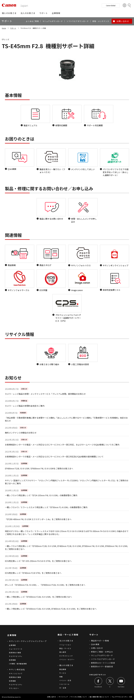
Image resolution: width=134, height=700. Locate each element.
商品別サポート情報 (100, 640)
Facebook (98, 687)
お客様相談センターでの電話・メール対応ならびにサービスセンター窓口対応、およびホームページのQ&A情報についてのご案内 (62, 444)
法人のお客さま (66, 640)
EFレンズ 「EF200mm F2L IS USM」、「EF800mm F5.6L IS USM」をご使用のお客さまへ (45, 584)
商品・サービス (65, 648)
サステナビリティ (15, 656)
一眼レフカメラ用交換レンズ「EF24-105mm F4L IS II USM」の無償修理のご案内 (41, 495)
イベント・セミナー (67, 659)
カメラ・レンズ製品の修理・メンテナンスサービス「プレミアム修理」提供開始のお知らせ (45, 393)
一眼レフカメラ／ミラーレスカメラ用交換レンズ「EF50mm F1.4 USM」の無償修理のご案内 (46, 507)
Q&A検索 (95, 644)
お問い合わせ (97, 648)
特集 (61, 677)
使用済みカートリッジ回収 (103, 663)
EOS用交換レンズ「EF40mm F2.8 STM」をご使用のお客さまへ (33, 572)
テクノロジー (14, 688)
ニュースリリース (15, 649)
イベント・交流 (65, 680)
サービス (62, 673)
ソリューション (65, 645)
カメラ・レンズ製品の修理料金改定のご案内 (24, 405)
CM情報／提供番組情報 (18, 664)
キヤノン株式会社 (17, 669)
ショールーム (64, 684)
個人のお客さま (66, 665)
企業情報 (12, 645)
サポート (13, 28)
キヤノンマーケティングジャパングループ (28, 641)
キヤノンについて (15, 673)
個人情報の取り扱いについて (99, 697)
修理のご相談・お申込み (102, 651)
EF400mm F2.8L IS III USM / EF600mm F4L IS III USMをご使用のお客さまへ (39, 468)
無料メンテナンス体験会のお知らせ (21, 432)
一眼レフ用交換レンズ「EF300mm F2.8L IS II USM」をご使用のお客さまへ (38, 596)
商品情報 (62, 669)
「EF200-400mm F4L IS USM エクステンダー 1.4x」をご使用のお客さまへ (38, 519)
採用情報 (12, 660)
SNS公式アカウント (97, 675)
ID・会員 (62, 688)
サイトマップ (63, 697)
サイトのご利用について (78, 697)
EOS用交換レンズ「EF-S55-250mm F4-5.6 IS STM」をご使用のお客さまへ (38, 560)
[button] (9, 13)
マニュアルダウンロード (102, 655)
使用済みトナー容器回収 (102, 666)
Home (4, 28)
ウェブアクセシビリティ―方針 (122, 697)
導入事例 (62, 652)
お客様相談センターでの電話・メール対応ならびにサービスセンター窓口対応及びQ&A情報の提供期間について (54, 456)
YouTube (121, 687)
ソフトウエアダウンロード (103, 659)
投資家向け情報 (15, 652)
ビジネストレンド (66, 656)
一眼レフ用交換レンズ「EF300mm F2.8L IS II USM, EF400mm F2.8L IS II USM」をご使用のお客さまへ (51, 608)
